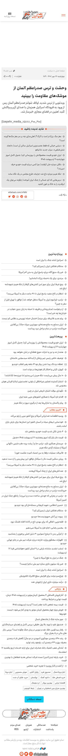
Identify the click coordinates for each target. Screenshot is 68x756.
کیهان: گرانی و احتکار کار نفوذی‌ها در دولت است (43, 369)
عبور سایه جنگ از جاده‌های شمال (49, 619)
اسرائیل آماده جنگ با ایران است (49, 260)
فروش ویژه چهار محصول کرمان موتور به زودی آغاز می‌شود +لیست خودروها (37, 612)
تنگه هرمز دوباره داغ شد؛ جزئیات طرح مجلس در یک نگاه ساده (34, 174)
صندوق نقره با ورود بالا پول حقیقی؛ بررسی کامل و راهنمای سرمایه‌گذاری (32, 624)
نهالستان (34, 677)
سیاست (50, 70)
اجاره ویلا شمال (59, 672)
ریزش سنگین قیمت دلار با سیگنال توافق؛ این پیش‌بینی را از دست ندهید (32, 459)
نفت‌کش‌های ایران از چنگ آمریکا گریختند (46, 471)
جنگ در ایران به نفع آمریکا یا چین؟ (48, 558)
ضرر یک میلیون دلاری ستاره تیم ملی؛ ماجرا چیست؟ (41, 564)
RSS (16, 729)
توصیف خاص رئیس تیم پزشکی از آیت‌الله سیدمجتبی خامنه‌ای (36, 358)
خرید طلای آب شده (20, 677)
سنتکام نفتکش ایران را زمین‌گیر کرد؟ (47, 266)
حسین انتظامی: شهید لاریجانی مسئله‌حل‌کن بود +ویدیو (39, 505)
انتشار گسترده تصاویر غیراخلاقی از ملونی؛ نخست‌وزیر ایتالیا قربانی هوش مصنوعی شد (34, 383)
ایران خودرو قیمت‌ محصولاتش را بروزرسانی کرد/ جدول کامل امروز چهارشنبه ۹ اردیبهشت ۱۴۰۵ (35, 157)
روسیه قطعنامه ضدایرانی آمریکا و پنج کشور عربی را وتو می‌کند (37, 416)
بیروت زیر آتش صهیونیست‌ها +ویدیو (47, 516)
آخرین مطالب (55, 409)
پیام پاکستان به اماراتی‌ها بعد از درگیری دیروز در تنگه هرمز (38, 403)
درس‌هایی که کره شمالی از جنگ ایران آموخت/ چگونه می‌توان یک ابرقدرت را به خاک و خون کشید (35, 182)
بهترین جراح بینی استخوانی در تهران (51, 688)
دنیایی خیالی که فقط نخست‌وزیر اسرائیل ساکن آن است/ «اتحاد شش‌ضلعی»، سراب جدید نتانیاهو (36, 148)
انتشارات (37, 729)
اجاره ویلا (8, 672)
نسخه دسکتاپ (34, 699)
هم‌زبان (29, 725)
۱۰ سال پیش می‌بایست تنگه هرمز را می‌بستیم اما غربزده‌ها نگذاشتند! (34, 375)
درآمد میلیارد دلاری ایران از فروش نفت (47, 582)
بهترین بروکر (47, 682)
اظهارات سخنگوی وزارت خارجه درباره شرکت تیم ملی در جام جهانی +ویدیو (37, 541)
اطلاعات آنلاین (34, 15)
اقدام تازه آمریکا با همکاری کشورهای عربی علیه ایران (41, 397)
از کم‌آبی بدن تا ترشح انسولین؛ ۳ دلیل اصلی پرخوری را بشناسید (35, 534)
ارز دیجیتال (35, 682)
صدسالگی (41, 725)
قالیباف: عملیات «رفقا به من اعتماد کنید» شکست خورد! (39, 453)
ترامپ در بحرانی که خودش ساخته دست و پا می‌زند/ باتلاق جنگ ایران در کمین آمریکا (34, 498)
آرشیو (26, 729)
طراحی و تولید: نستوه (34, 748)
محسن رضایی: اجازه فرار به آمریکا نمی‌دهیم (44, 528)
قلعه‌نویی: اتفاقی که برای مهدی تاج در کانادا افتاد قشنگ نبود (37, 522)
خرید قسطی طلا (58, 677)
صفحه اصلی (60, 70)
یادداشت (50, 729)
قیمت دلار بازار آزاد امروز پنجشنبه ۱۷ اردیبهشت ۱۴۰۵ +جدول (38, 437)
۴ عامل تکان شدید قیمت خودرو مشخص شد (44, 431)
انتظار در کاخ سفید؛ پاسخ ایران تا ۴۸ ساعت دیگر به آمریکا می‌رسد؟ (34, 293)
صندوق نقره (46, 672)
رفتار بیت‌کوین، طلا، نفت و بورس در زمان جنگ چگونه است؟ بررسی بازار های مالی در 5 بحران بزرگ (35, 631)
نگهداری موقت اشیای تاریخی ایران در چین (45, 391)
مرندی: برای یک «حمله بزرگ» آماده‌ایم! (46, 278)
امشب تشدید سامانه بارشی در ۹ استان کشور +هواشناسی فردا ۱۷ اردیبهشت (37, 550)
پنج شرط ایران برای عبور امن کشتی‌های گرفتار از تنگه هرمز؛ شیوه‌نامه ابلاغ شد (36, 479)
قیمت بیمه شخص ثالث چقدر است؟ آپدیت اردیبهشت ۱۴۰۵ (38, 604)
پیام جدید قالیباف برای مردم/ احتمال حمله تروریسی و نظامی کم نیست (32, 318)
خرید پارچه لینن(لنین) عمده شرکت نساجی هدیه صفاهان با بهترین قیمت (36, 658)
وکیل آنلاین (34, 672)
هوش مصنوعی (21, 672)
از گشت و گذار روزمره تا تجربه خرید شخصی (45, 666)
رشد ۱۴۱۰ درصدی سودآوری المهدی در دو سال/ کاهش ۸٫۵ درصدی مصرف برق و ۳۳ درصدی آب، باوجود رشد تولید (37, 640)
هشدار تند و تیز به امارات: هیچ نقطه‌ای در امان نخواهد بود (38, 352)
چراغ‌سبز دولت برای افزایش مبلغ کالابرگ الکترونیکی (41, 576)
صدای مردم (15, 725)
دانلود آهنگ (45, 677)
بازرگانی (58, 589)
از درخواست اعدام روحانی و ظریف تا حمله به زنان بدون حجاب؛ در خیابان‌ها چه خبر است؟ (37, 311)
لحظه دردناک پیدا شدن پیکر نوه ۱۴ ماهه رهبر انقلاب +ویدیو (37, 364)
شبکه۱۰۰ (54, 725)
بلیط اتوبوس (29, 688)
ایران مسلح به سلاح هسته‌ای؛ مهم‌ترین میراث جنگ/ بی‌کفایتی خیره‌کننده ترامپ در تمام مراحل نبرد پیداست (38, 326)
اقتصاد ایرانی (60, 682)
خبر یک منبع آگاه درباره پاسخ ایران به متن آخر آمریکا (41, 272)
